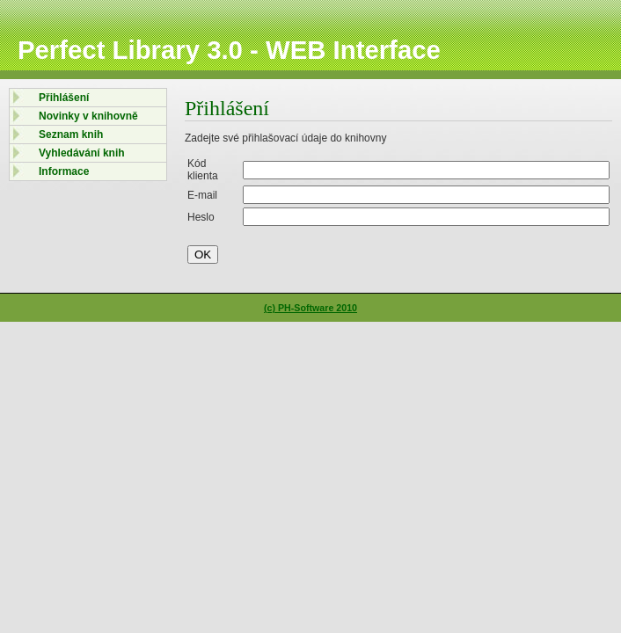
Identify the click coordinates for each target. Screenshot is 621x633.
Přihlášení (64, 97)
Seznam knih (71, 134)
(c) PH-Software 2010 (310, 307)
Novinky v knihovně (88, 116)
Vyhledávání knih (82, 153)
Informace (64, 171)
